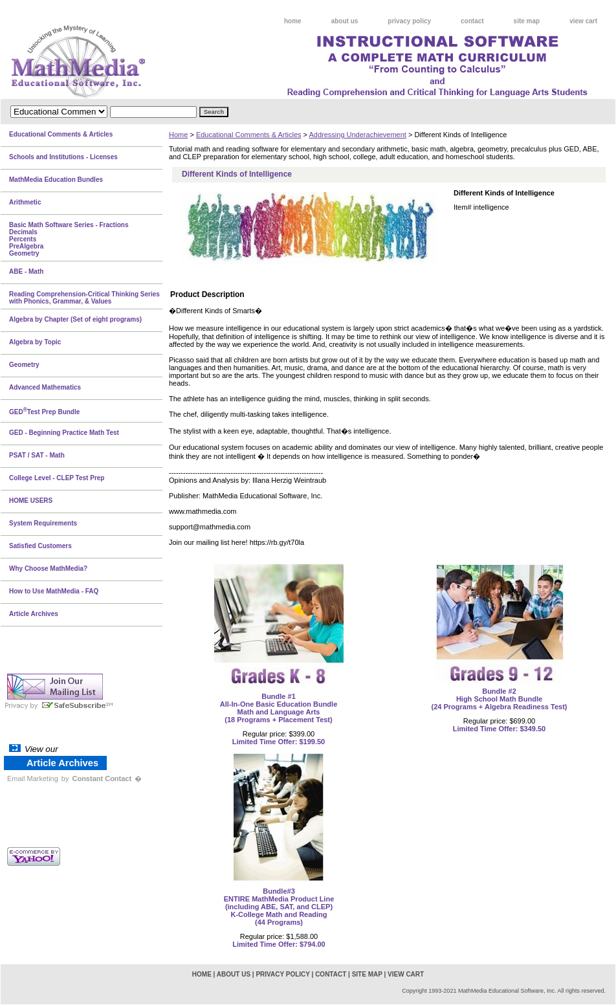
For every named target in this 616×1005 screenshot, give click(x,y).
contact (472, 21)
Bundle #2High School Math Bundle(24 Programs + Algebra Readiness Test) (499, 699)
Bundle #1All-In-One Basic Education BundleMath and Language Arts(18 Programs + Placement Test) (279, 707)
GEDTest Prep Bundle (44, 410)
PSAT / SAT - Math (37, 455)
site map (527, 21)
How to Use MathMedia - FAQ (53, 591)
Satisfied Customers (40, 545)
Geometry (24, 364)
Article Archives (33, 613)
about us (344, 21)
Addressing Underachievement (357, 134)
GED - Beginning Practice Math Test (64, 432)
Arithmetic (25, 202)
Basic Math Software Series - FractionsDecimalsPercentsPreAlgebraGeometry (69, 239)
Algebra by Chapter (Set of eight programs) (75, 319)
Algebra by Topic (35, 342)
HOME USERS (30, 500)
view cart (583, 21)
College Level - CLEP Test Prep (56, 477)
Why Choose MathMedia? (48, 568)
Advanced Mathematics (45, 387)
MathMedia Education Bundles (56, 179)
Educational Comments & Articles (249, 134)
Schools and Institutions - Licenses (63, 156)
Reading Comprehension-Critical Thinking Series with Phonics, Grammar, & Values (84, 298)
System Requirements (43, 523)
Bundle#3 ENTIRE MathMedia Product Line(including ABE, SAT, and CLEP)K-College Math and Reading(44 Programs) (279, 906)
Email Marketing (32, 778)
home (293, 21)
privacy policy (409, 21)
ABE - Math (26, 271)
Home (178, 134)
